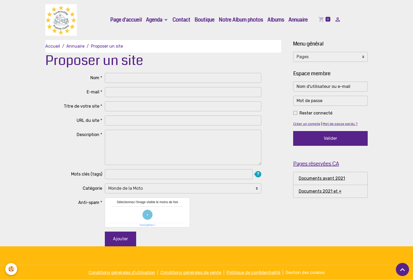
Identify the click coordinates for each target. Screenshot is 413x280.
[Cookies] (11, 269)
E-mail (93, 91)
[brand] (62, 20)
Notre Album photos (241, 19)
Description (88, 134)
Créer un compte (306, 124)
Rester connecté (315, 113)
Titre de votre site (81, 106)
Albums (275, 19)
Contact (181, 19)
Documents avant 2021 (322, 178)
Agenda (154, 19)
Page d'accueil (126, 19)
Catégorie (92, 188)
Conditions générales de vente (190, 272)
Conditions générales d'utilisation (121, 272)
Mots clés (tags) (86, 174)
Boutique (204, 19)
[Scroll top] (402, 269)
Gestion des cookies (305, 272)
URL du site (88, 120)
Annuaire (298, 19)
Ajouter (120, 238)
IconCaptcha (146, 225)
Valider (330, 138)
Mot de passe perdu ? (340, 124)
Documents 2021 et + (320, 191)
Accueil (52, 46)
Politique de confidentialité (253, 272)
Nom (94, 77)
